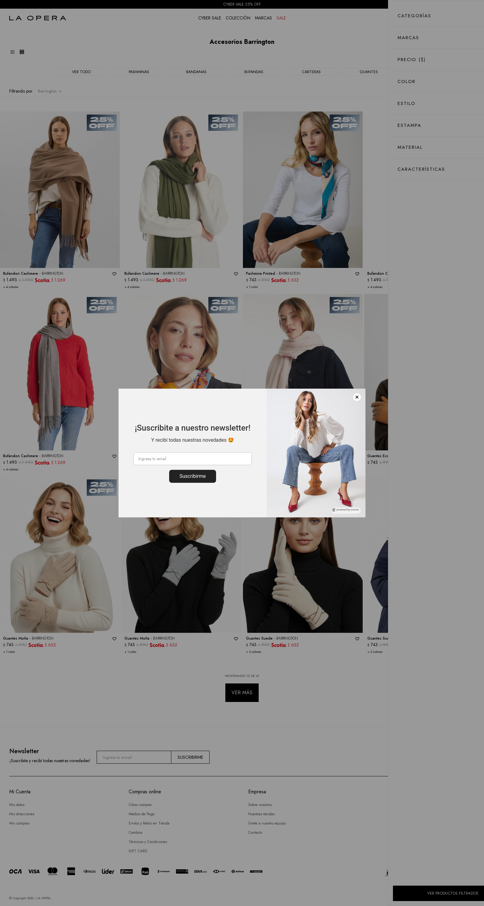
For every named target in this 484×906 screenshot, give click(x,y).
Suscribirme (192, 476)
